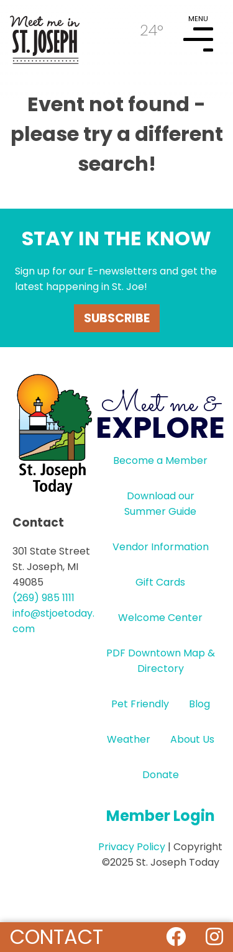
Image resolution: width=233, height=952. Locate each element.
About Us (192, 739)
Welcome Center (160, 617)
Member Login (160, 815)
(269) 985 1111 (43, 598)
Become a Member (160, 460)
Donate (160, 775)
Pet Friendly (140, 704)
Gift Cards (160, 582)
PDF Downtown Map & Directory (160, 661)
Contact (56, 937)
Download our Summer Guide (160, 504)
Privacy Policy (131, 847)
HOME (45, 35)
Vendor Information (160, 547)
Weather (128, 739)
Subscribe (117, 318)
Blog (199, 704)
